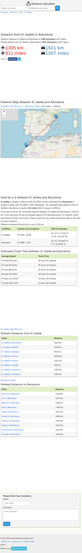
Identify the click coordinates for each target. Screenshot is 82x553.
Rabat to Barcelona (9, 412)
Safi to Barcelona (9, 407)
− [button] (4, 115)
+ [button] (4, 112)
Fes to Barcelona (8, 398)
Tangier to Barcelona (10, 421)
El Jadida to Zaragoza (11, 374)
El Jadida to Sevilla (9, 365)
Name (6, 499)
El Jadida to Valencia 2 (11, 370)
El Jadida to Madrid (9, 347)
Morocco (18, 106)
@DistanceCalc (19, 548)
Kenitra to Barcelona (10, 416)
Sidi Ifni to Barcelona (10, 394)
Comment (7, 507)
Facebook (13, 59)
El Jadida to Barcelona (11, 343)
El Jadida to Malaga (10, 352)
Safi (11, 106)
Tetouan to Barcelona (10, 434)
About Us (6, 541)
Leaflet (67, 156)
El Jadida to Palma (9, 361)
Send (6, 524)
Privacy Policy (29, 541)
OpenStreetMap (76, 156)
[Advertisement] (41, 22)
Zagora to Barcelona (10, 425)
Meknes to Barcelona (10, 403)
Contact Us (16, 541)
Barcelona (29, 106)
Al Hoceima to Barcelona (12, 430)
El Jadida (5, 106)
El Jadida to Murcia (9, 356)
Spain (37, 106)
